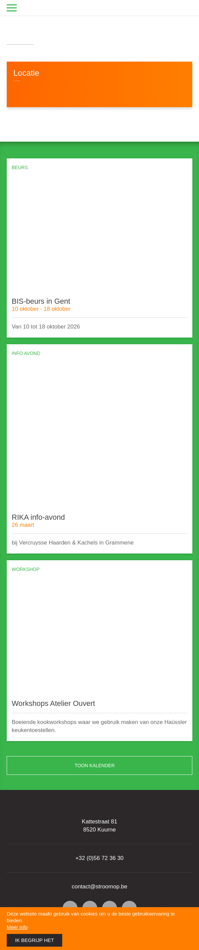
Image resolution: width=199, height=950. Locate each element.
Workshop (25, 569)
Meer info (17, 927)
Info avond (26, 353)
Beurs (20, 167)
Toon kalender (131, 766)
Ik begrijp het (34, 940)
